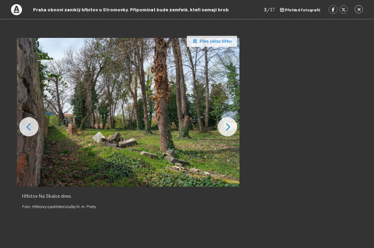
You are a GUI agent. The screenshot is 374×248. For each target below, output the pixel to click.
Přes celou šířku (211, 41)
